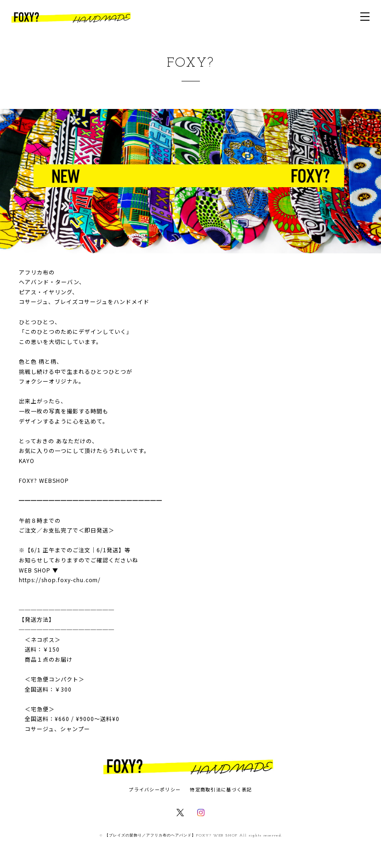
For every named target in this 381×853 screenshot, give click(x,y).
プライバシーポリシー (155, 789)
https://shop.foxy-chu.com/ (60, 580)
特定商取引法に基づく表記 (221, 789)
